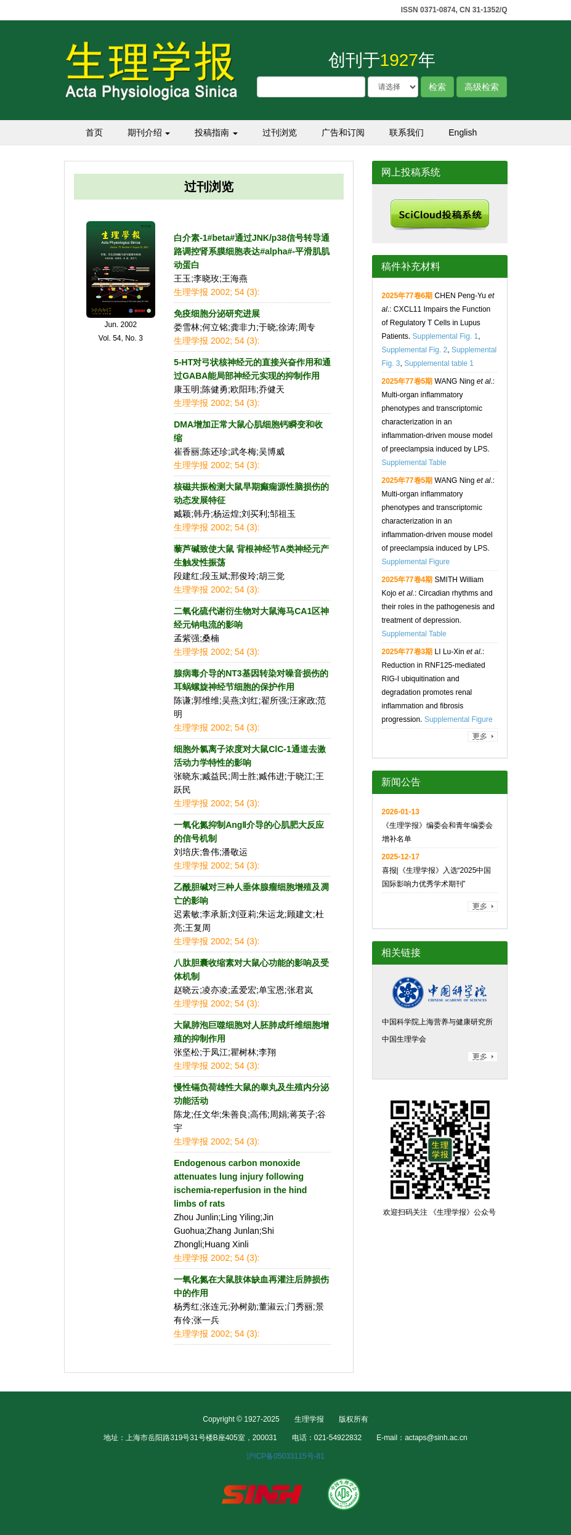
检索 (437, 87)
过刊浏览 (279, 132)
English (462, 132)
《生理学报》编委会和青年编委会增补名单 (437, 825)
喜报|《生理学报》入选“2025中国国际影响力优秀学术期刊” (437, 870)
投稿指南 (216, 132)
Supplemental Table (414, 462)
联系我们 (406, 132)
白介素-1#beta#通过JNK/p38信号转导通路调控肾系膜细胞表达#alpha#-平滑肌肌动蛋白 (252, 251)
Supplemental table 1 (439, 363)
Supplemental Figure (416, 561)
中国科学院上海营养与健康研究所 (437, 1022)
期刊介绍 (149, 132)
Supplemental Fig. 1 (446, 336)
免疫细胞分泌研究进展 (217, 313)
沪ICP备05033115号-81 (285, 1456)
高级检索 (481, 87)
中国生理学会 (404, 1039)
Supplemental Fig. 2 (415, 350)
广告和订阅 (343, 132)
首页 (94, 132)
